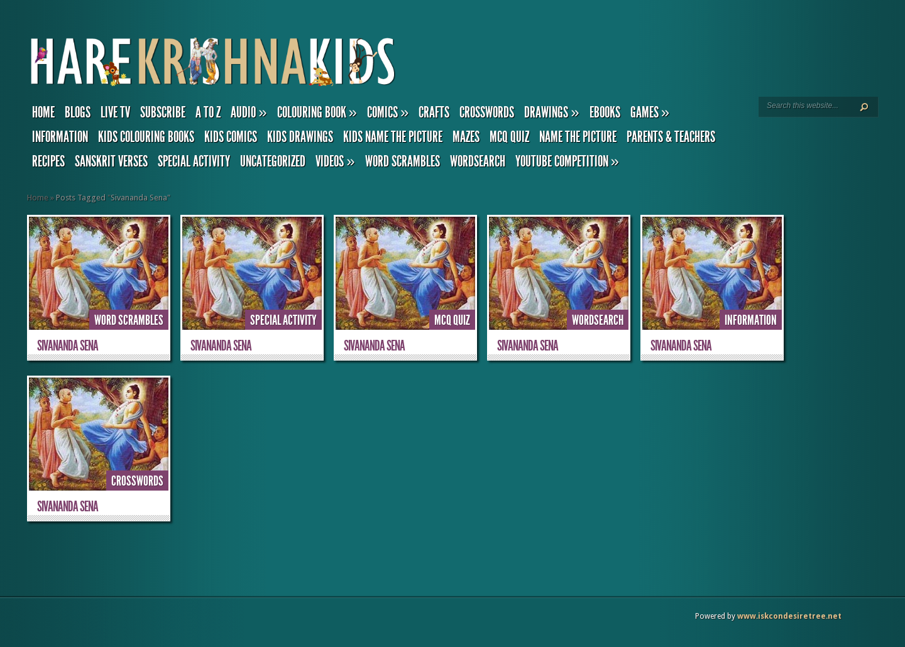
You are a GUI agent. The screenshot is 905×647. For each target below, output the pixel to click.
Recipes (48, 161)
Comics (388, 112)
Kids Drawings (300, 137)
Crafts (434, 112)
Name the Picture (578, 137)
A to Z (208, 112)
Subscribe (162, 112)
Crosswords (486, 112)
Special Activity (194, 161)
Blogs (77, 112)
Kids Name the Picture (392, 137)
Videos (334, 161)
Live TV (115, 112)
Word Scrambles (402, 161)
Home (43, 112)
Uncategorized (272, 161)
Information (60, 137)
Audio (248, 112)
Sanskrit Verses (111, 161)
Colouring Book (317, 112)
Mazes (466, 137)
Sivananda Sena (67, 345)
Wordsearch (477, 161)
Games (649, 112)
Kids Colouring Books (146, 137)
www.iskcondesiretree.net (789, 616)
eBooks (605, 112)
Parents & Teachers (671, 137)
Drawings (551, 112)
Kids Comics (230, 137)
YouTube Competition (567, 161)
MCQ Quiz (509, 137)
